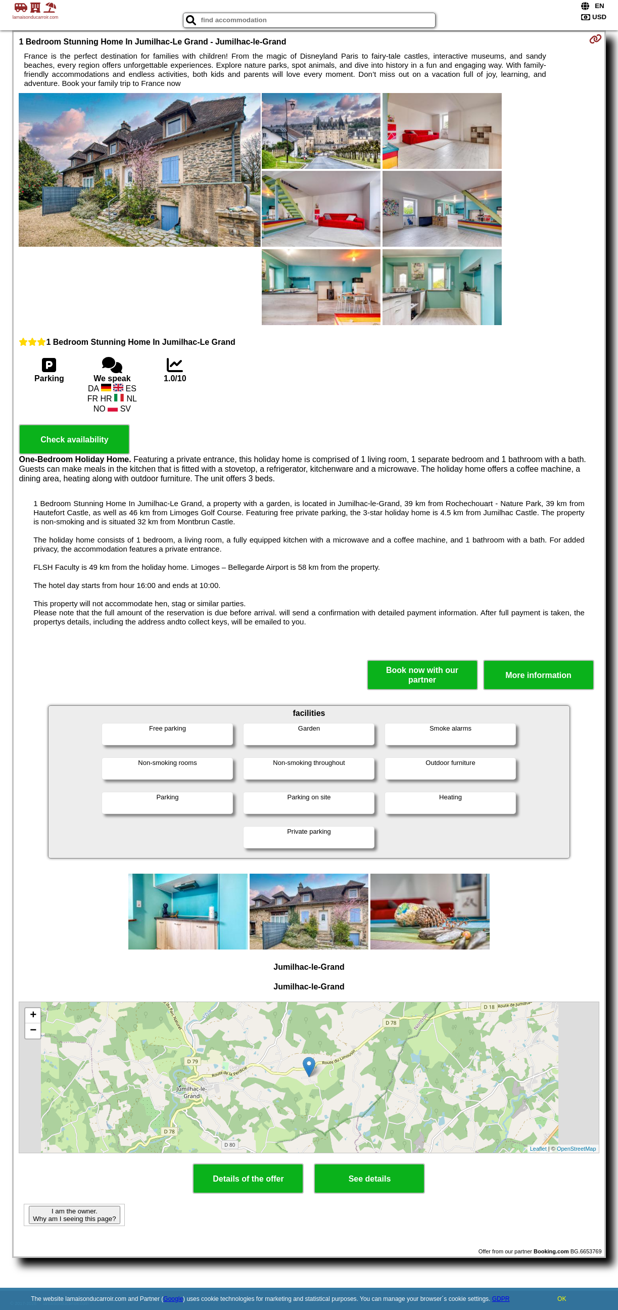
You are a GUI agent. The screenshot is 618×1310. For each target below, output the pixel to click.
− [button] (33, 1030)
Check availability (74, 439)
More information (538, 675)
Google (173, 1298)
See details (370, 1179)
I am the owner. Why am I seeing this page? (74, 1215)
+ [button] (33, 1015)
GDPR (501, 1298)
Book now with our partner (422, 675)
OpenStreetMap (576, 1149)
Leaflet (538, 1149)
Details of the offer (248, 1179)
